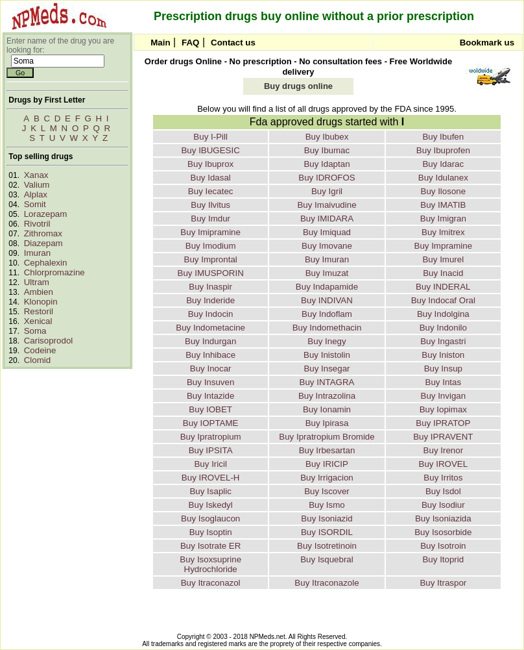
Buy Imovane (327, 246)
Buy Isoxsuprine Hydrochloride (210, 564)
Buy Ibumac (327, 150)
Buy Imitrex (443, 232)
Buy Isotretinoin (327, 546)
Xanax (36, 175)
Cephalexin (45, 263)
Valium (37, 185)
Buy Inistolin (327, 355)
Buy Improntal (210, 259)
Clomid (37, 360)
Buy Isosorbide (442, 532)
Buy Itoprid (443, 559)
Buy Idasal (211, 177)
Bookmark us (487, 42)
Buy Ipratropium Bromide (326, 437)
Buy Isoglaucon (210, 518)
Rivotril (37, 224)
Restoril (38, 311)
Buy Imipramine (210, 232)
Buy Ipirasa (327, 423)
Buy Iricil (210, 464)
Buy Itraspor (443, 583)
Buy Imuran (327, 259)
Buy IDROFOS (326, 177)
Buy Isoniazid (326, 518)
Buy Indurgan (210, 341)
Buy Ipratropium (210, 437)
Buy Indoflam (327, 314)
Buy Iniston (443, 355)
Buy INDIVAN (327, 300)
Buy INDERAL (443, 287)
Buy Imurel (443, 259)
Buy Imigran (443, 218)
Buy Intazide (210, 396)
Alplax (35, 194)
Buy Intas (443, 382)
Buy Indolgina (443, 314)
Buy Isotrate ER (210, 546)
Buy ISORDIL (327, 532)
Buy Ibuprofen (443, 150)
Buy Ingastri (443, 341)
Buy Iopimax (443, 409)
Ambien (38, 292)
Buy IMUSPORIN (211, 273)
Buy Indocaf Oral (443, 300)
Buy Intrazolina (326, 396)
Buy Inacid (443, 273)
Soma (35, 331)
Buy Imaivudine (326, 205)
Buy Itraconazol (211, 583)
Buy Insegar (327, 368)
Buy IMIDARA (326, 218)
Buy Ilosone (443, 191)
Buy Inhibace (210, 355)
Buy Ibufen (443, 137)
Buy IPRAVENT (443, 437)
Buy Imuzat (327, 273)
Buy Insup (443, 368)
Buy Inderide (210, 300)
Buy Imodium (210, 246)
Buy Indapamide (327, 287)
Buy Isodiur (443, 505)
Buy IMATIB (443, 205)
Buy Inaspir (210, 287)
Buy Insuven (210, 382)
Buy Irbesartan (327, 450)
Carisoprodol (48, 340)
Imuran (37, 253)
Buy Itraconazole (326, 583)
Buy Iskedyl (211, 505)
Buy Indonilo (443, 327)
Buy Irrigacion (326, 477)
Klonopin (41, 301)
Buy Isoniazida (443, 518)
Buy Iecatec (210, 191)
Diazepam (43, 243)
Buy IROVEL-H (211, 477)
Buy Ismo (327, 505)
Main (160, 42)
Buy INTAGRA (327, 382)
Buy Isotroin (443, 546)
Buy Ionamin (327, 409)
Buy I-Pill (210, 137)
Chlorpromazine (54, 272)
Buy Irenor (443, 450)
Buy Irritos (442, 477)
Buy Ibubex (327, 137)
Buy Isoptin (210, 532)
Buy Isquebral (326, 559)
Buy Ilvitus (210, 205)
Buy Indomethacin (327, 327)
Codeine (40, 350)
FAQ (190, 42)
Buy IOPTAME (211, 423)
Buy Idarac (443, 164)
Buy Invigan (443, 396)
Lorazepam (45, 214)
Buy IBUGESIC (210, 150)
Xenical (38, 321)
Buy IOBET (210, 409)
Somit (35, 204)
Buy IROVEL (443, 464)
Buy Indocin (210, 314)
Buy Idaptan (327, 164)
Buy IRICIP (326, 464)
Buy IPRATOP (443, 423)
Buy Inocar (211, 368)
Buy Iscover (327, 491)
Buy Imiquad (327, 232)
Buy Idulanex (443, 177)
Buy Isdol (443, 491)
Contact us (233, 42)
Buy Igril (326, 191)
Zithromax (43, 233)
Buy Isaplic (210, 491)
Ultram (36, 282)
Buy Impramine (443, 246)
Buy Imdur (210, 218)
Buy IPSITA (211, 450)
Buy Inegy (326, 341)
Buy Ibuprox (210, 164)
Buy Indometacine (210, 327)
